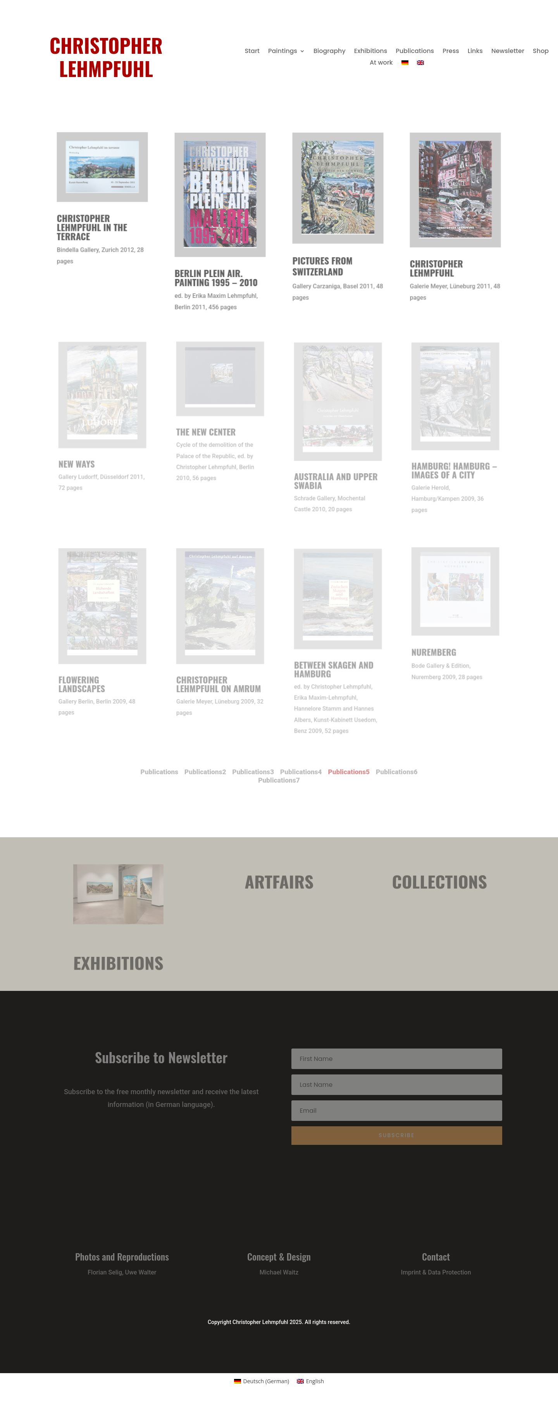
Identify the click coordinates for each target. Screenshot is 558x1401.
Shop (541, 51)
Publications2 (224, 773)
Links (475, 51)
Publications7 (279, 780)
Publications (415, 51)
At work (381, 63)
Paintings (282, 51)
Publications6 (366, 773)
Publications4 (295, 773)
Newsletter (507, 51)
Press (451, 51)
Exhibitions (370, 51)
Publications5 (330, 773)
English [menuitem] (315, 1381)
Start (252, 51)
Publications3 (260, 773)
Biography (329, 51)
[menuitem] (404, 64)
